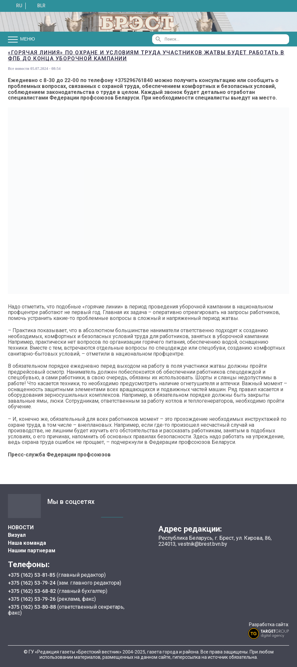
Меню (21, 39)
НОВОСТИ (21, 527)
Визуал (17, 535)
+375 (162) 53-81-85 (32, 575)
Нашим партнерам (31, 550)
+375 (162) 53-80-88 (33, 606)
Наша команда (27, 543)
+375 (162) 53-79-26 (32, 598)
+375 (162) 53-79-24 (32, 583)
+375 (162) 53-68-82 (33, 590)
